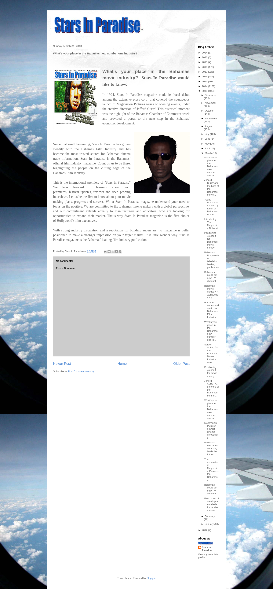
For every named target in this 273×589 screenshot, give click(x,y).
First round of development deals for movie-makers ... (211, 504)
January (209, 524)
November (210, 102)
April (208, 148)
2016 (205, 76)
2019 (205, 62)
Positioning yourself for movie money (210, 371)
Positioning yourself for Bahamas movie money (210, 240)
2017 (205, 71)
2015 (205, 81)
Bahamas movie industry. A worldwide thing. (211, 291)
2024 (205, 52)
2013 (205, 91)
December (210, 95)
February (210, 516)
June (208, 138)
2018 (205, 67)
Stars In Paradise (207, 549)
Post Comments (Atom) (81, 371)
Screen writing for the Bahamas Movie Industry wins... (211, 353)
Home (122, 364)
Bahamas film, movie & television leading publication (211, 260)
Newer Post (62, 364)
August (209, 126)
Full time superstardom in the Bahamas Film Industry (211, 310)
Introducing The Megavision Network (211, 224)
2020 (205, 57)
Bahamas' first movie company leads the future (211, 448)
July (207, 134)
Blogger (151, 578)
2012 (205, 530)
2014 (205, 86)
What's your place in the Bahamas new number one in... (210, 166)
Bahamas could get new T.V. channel (210, 276)
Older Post (181, 364)
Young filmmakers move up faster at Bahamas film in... (211, 207)
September (211, 118)
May (207, 143)
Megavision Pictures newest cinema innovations (211, 430)
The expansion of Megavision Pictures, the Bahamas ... (211, 469)
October (209, 110)
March (209, 153)
